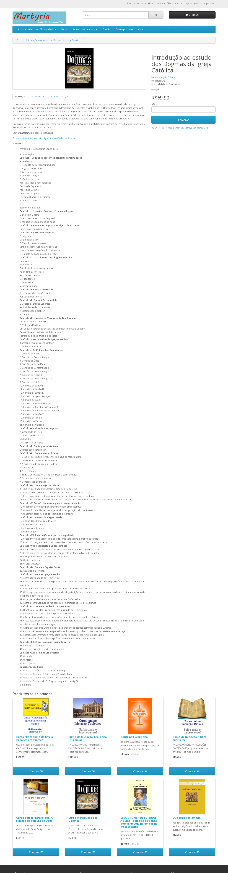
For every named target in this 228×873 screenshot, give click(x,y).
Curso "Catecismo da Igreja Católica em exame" (34, 738)
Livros (64, 29)
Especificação (38, 96)
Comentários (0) (59, 96)
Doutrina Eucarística (134, 737)
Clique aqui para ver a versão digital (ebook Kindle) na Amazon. (44, 138)
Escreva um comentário (196, 127)
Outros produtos (124, 29)
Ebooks (106, 29)
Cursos (141, 29)
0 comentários (175, 127)
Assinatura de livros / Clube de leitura (37, 29)
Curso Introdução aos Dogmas (83, 819)
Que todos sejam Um (187, 817)
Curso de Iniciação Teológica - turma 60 (87, 738)
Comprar (183, 120)
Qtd (153, 103)
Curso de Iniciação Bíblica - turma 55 (190, 738)
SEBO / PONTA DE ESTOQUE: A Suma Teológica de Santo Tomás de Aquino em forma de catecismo (138, 822)
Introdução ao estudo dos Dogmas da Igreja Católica (53, 40)
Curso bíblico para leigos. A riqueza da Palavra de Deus (34, 819)
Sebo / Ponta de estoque (84, 29)
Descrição (20, 96)
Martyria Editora (167, 77)
